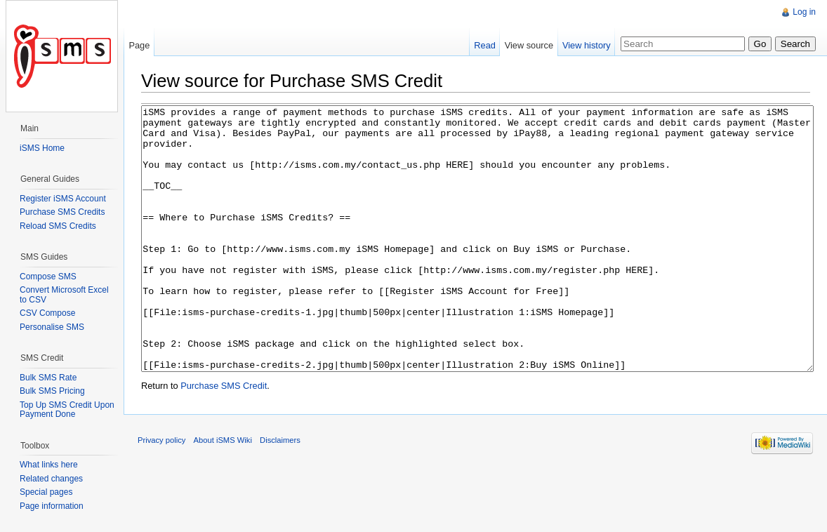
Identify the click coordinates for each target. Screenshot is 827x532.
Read (485, 45)
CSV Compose (47, 313)
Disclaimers (280, 492)
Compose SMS (48, 276)
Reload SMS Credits (58, 226)
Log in (804, 12)
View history (586, 45)
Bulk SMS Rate (48, 378)
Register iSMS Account (63, 199)
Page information (52, 506)
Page (139, 45)
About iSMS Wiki (223, 492)
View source (529, 45)
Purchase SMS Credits (62, 212)
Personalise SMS (52, 327)
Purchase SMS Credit (223, 438)
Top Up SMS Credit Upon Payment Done (67, 410)
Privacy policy (161, 492)
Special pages (46, 492)
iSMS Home (42, 148)
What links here (49, 465)
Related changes (51, 479)
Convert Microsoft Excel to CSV (64, 295)
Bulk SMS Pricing (52, 391)
